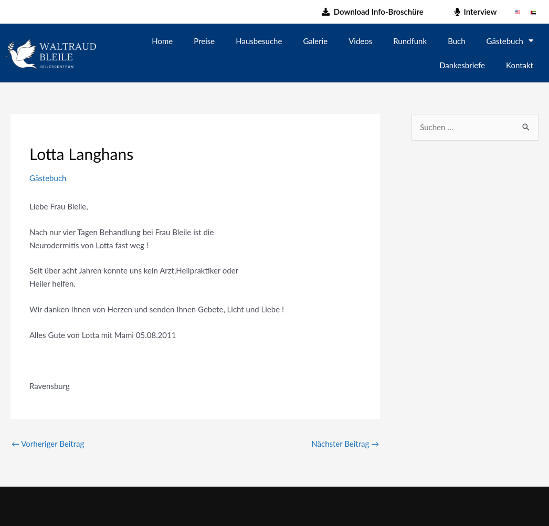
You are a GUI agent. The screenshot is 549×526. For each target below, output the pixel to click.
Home (162, 41)
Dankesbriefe (462, 65)
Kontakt (519, 65)
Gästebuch (510, 40)
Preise (204, 41)
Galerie (315, 41)
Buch (456, 41)
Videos (360, 41)
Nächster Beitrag (345, 443)
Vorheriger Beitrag (48, 443)
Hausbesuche (259, 41)
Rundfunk (410, 41)
